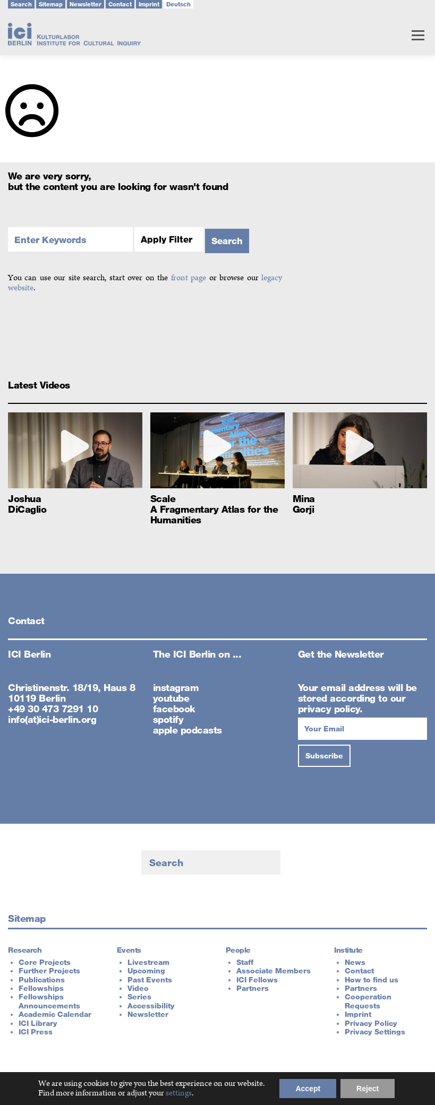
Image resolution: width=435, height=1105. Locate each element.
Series (139, 997)
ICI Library (38, 1023)
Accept (307, 1088)
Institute (348, 950)
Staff (244, 962)
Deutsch (178, 4)
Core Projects (45, 962)
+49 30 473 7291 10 (53, 708)
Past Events (149, 980)
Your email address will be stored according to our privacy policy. (357, 697)
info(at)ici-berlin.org (52, 719)
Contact (120, 4)
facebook (174, 708)
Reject (367, 1088)
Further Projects (49, 970)
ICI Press (36, 1032)
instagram (176, 687)
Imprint (149, 4)
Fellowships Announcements (49, 1001)
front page (188, 278)
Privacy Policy (371, 1023)
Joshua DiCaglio (27, 504)
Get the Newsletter (341, 654)
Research (24, 950)
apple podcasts (187, 730)
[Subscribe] (324, 756)
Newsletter (85, 4)
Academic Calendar (55, 1014)
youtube (171, 698)
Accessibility (151, 1006)
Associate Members (273, 970)
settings (179, 1093)
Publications (42, 980)
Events (129, 950)
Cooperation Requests (368, 1001)
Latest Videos (39, 385)
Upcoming (146, 970)
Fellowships (41, 988)
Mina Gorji (304, 504)
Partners (252, 988)
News (355, 962)
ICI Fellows (257, 980)
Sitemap (51, 4)
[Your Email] (362, 729)
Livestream (148, 962)
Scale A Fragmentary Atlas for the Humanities (214, 509)
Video (138, 988)
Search (21, 4)
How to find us (371, 980)
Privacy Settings (375, 1032)
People (238, 950)
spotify (168, 719)
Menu (417, 35)
